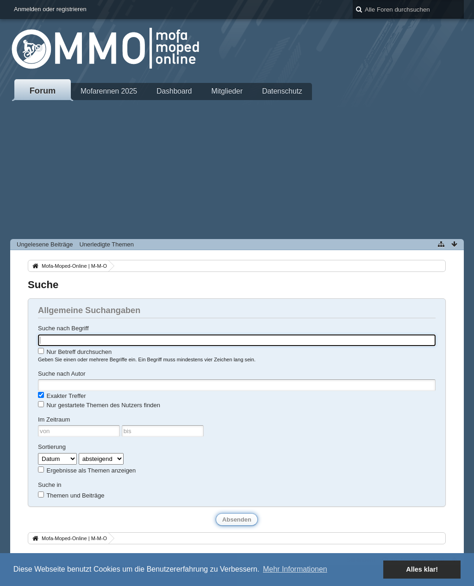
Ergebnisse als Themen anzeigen (87, 470)
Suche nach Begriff (63, 328)
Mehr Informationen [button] (295, 569)
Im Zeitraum (54, 419)
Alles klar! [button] (422, 569)
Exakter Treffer (62, 395)
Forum (43, 90)
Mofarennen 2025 (109, 91)
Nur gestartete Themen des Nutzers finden (99, 405)
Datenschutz (282, 91)
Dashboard (174, 91)
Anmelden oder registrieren (50, 9)
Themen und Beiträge (71, 495)
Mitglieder (227, 91)
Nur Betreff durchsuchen (75, 351)
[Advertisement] (237, 169)
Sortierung (52, 446)
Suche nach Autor (62, 373)
